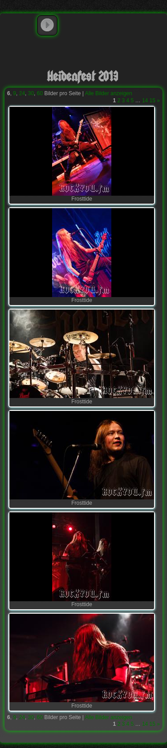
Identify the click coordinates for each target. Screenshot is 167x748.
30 (31, 93)
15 (152, 100)
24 (22, 93)
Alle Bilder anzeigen (108, 93)
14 (145, 100)
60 (40, 93)
